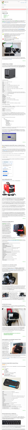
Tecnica (5, 17)
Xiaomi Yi (23, 306)
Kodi (23, 24)
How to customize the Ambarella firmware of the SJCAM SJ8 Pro (12, 333)
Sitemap (25, 2)
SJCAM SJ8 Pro (4, 223)
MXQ (16, 20)
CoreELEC (8, 358)
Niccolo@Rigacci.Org (6, 15)
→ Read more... (24, 60)
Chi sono (6, 14)
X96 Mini (3, 21)
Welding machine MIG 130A (6, 180)
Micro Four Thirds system (12, 269)
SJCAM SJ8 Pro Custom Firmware (8, 334)
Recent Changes (22, 2)
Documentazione (6, 16)
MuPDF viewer (5, 150)
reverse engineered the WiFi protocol (17, 239)
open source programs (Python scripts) (14, 240)
